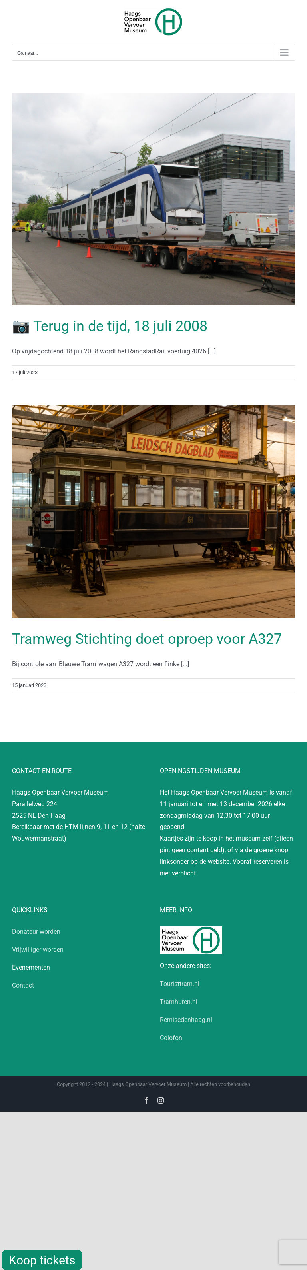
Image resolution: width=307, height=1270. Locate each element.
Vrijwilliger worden (38, 949)
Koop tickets (42, 1260)
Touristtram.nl (179, 984)
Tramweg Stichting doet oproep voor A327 (147, 639)
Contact (23, 985)
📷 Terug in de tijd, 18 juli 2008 (109, 326)
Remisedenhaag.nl (186, 1020)
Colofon (171, 1038)
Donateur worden (36, 931)
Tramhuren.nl (178, 1002)
